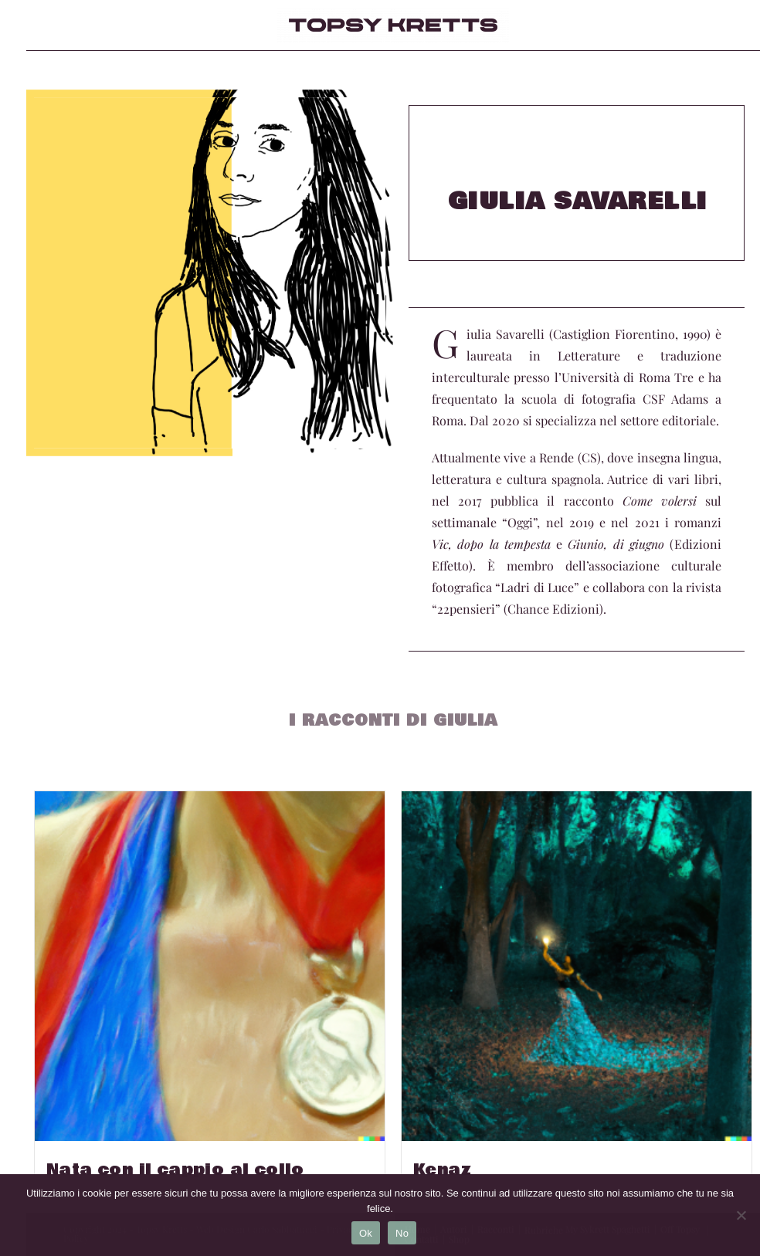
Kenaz (442, 1170)
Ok (365, 1233)
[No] (740, 1215)
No (402, 1233)
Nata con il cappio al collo (175, 1170)
